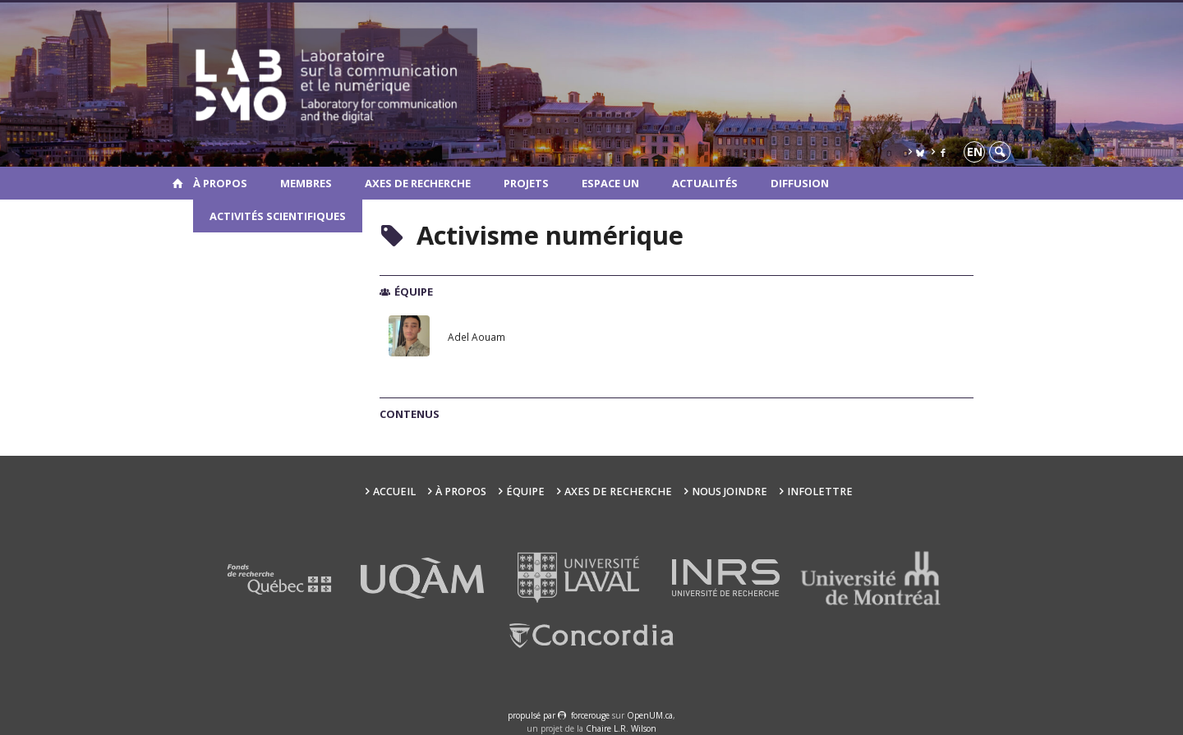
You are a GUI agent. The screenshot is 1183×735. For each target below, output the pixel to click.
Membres (306, 183)
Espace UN (610, 183)
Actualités (705, 183)
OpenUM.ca (650, 715)
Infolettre (820, 491)
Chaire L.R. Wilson (621, 728)
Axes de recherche (418, 183)
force (590, 715)
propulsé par (533, 715)
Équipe (525, 491)
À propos (220, 183)
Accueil (394, 491)
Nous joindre (729, 491)
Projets (526, 183)
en (975, 151)
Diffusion (800, 183)
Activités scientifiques (277, 216)
